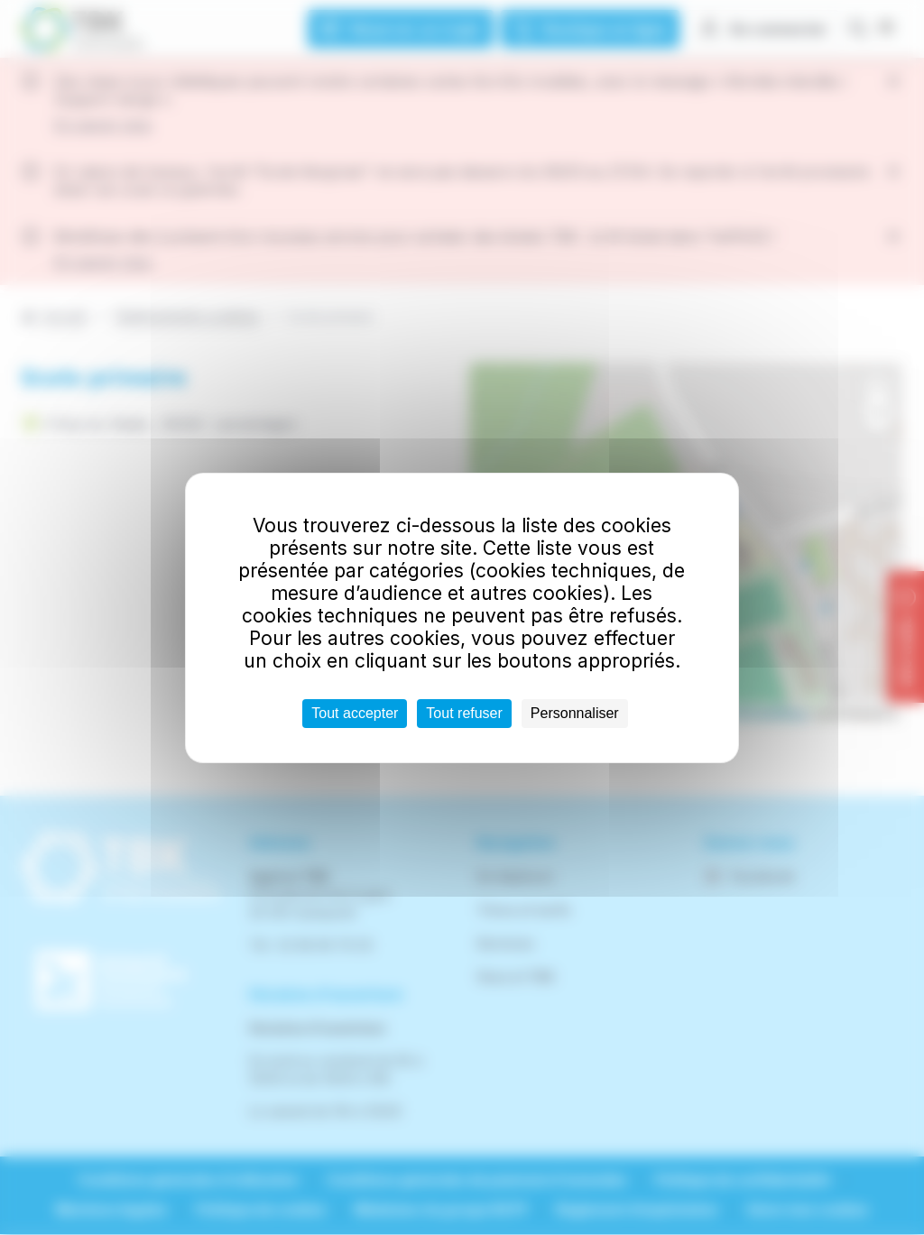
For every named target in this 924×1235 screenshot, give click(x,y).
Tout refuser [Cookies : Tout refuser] (464, 713)
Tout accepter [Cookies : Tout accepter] (354, 713)
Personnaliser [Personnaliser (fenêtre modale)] (575, 713)
